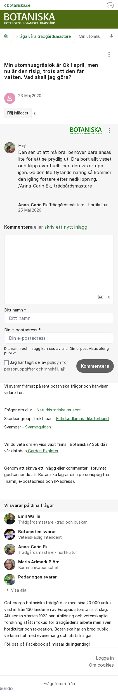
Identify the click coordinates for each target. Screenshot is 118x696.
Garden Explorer (42, 450)
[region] (59, 84)
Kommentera (95, 366)
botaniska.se (17, 5)
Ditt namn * (15, 310)
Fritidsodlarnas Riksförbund (82, 418)
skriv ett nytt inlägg (65, 227)
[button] (100, 297)
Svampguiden (38, 427)
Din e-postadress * (22, 329)
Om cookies (101, 665)
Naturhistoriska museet (58, 410)
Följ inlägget (18, 113)
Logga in (105, 658)
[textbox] (59, 263)
